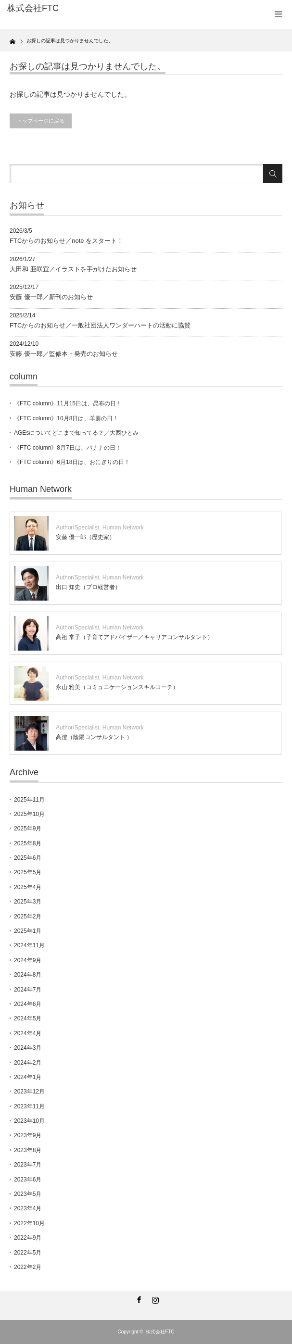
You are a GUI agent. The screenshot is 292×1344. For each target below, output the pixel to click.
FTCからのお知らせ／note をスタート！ (66, 240)
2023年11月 (29, 1106)
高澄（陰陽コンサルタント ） (94, 737)
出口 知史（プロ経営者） (88, 587)
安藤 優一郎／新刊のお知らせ (51, 297)
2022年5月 (27, 1252)
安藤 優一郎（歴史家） (85, 537)
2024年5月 (27, 1018)
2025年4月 (27, 887)
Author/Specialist (77, 527)
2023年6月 (27, 1179)
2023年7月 (27, 1164)
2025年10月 (29, 814)
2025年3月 (27, 901)
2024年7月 (27, 989)
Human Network (123, 527)
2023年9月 (27, 1135)
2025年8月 (27, 843)
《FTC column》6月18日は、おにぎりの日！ (72, 462)
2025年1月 (27, 931)
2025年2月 (27, 916)
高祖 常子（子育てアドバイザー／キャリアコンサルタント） (134, 637)
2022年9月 (27, 1237)
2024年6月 (27, 1004)
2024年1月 (27, 1077)
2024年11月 (29, 945)
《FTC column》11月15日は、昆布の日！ (68, 403)
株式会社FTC (160, 1331)
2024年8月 (27, 974)
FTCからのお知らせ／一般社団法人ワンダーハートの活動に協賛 (100, 325)
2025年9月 (27, 828)
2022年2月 (27, 1267)
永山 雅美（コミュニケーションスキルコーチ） (117, 687)
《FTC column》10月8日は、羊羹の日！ (66, 418)
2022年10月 (29, 1223)
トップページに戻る (40, 121)
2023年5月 (27, 1194)
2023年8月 (27, 1150)
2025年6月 (27, 857)
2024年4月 (27, 1033)
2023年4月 (27, 1208)
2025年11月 (29, 799)
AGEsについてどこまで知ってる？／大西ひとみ (76, 432)
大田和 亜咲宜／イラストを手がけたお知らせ (73, 269)
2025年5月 (27, 872)
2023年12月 (29, 1091)
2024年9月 (27, 960)
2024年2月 (27, 1062)
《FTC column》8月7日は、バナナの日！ (67, 447)
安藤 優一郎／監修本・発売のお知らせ (64, 353)
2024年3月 (27, 1047)
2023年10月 (29, 1121)
